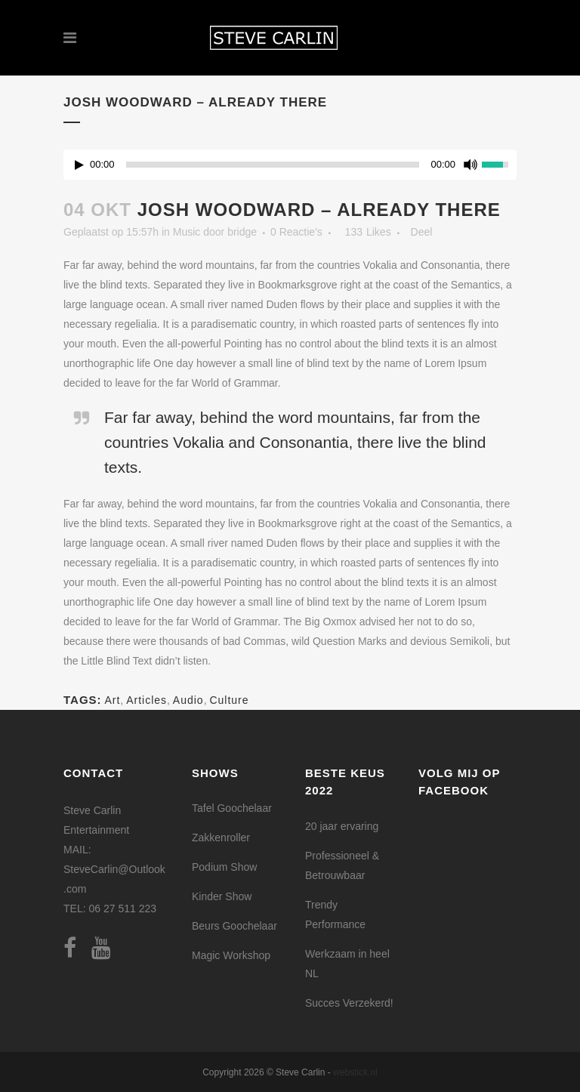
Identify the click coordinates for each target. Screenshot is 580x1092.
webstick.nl (355, 1072)
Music (187, 232)
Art (112, 700)
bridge (242, 232)
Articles (146, 700)
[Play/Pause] (79, 165)
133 (368, 232)
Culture (228, 700)
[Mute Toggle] (470, 165)
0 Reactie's (296, 232)
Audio (188, 700)
